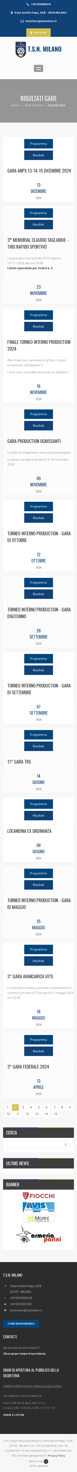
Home (15, 105)
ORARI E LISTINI (13, 1415)
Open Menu (38, 68)
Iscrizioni (38, 32)
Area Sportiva (34, 105)
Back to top (38, 1461)
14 (46, 1114)
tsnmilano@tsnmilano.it (40, 21)
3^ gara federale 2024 (28, 1066)
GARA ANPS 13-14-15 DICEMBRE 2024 (39, 170)
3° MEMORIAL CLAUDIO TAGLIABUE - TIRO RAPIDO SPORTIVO (37, 243)
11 (18, 1114)
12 (27, 1114)
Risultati (38, 155)
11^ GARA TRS (19, 761)
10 (8, 1114)
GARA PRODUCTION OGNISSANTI (34, 441)
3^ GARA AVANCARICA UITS (30, 976)
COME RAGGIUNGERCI (21, 1323)
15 (55, 1114)
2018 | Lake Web (38, 1466)
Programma (38, 143)
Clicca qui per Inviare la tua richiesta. (24, 1353)
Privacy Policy (56, 1455)
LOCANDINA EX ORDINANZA (29, 831)
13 (36, 1114)
